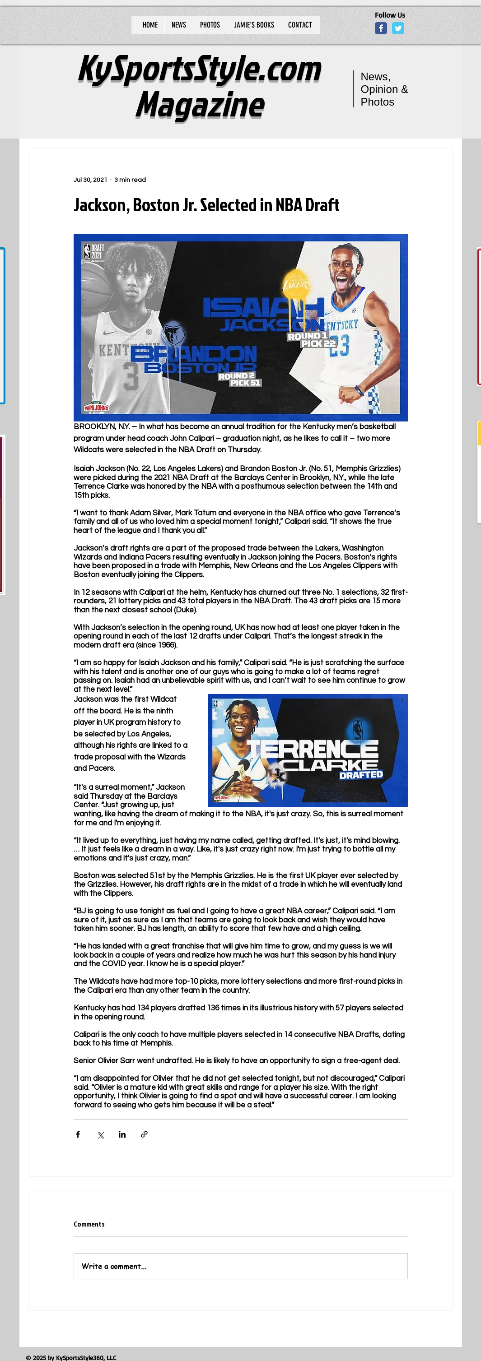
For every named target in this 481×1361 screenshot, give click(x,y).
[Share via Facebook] (78, 1134)
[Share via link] (144, 1134)
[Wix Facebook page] (381, 28)
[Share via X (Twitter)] (100, 1134)
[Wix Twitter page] (398, 28)
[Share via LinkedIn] (122, 1134)
